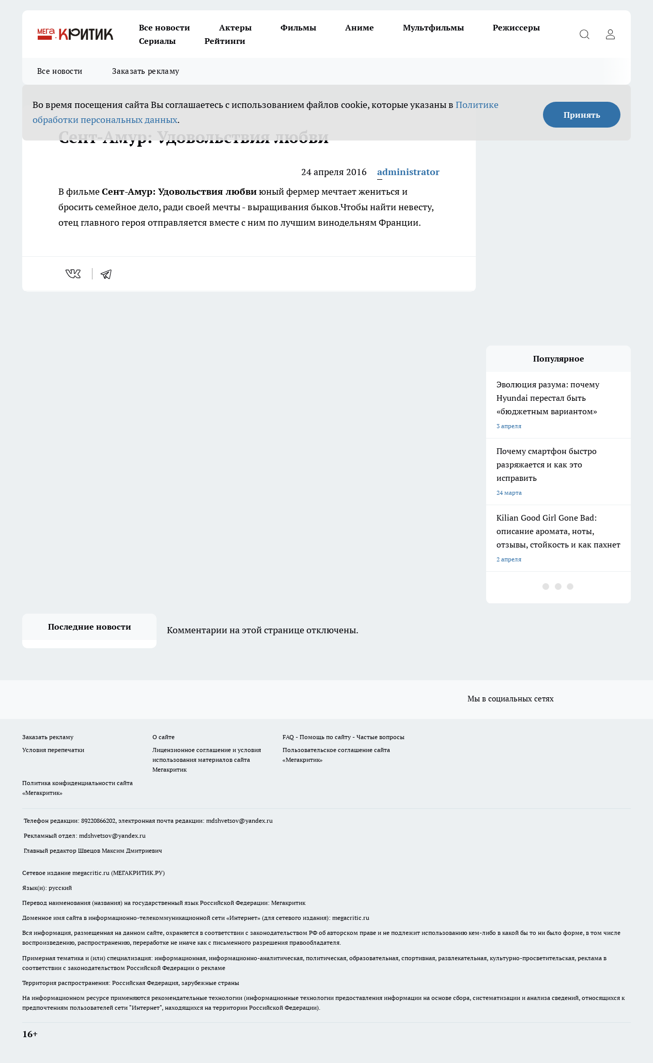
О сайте (163, 737)
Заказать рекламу (145, 71)
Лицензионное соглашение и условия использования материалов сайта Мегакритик (206, 759)
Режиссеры (516, 27)
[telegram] (109, 274)
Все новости (164, 27)
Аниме (359, 27)
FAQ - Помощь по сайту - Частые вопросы (344, 737)
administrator (408, 172)
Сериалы (157, 41)
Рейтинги (225, 41)
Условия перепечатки (53, 750)
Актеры (235, 27)
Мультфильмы (433, 27)
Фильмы (298, 27)
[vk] (74, 274)
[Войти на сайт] (610, 34)
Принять (582, 115)
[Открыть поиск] (584, 34)
